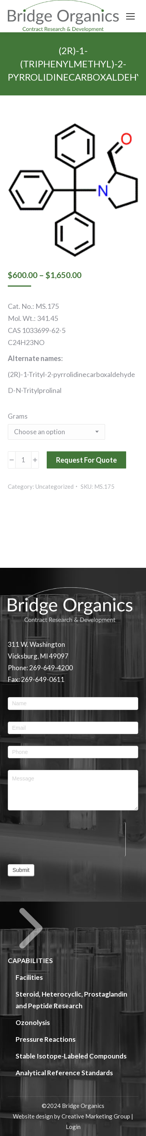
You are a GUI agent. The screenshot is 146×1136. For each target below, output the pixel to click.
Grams (18, 416)
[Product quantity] (23, 459)
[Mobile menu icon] (130, 16)
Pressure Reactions (46, 1039)
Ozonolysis (33, 1022)
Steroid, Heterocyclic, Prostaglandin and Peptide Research (71, 1000)
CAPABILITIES (31, 935)
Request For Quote (86, 460)
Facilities (29, 977)
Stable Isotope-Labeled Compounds (71, 1056)
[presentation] (66, 837)
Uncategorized (54, 486)
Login (73, 1126)
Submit (21, 870)
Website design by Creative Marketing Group (71, 1116)
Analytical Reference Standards (64, 1073)
